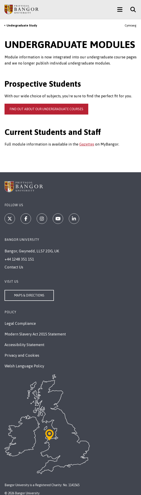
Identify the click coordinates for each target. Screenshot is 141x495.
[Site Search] (131, 9)
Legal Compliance (20, 323)
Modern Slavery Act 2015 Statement (35, 334)
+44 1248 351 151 (19, 259)
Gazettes (86, 144)
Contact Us (14, 267)
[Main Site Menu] (120, 9)
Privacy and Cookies (22, 355)
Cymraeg (130, 25)
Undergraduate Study (22, 25)
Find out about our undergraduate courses (46, 109)
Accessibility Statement (24, 344)
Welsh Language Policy (24, 366)
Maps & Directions (29, 295)
